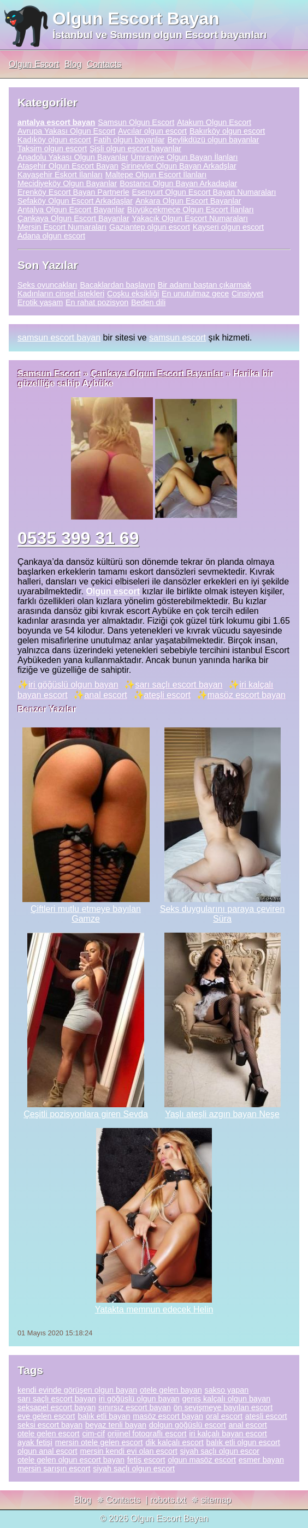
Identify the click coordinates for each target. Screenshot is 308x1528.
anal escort (105, 695)
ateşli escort (167, 695)
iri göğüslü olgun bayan (73, 684)
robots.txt (168, 1500)
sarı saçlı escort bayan (178, 684)
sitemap (216, 1500)
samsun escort (177, 337)
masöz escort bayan (247, 695)
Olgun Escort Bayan (136, 18)
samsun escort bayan (58, 337)
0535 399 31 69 (78, 538)
